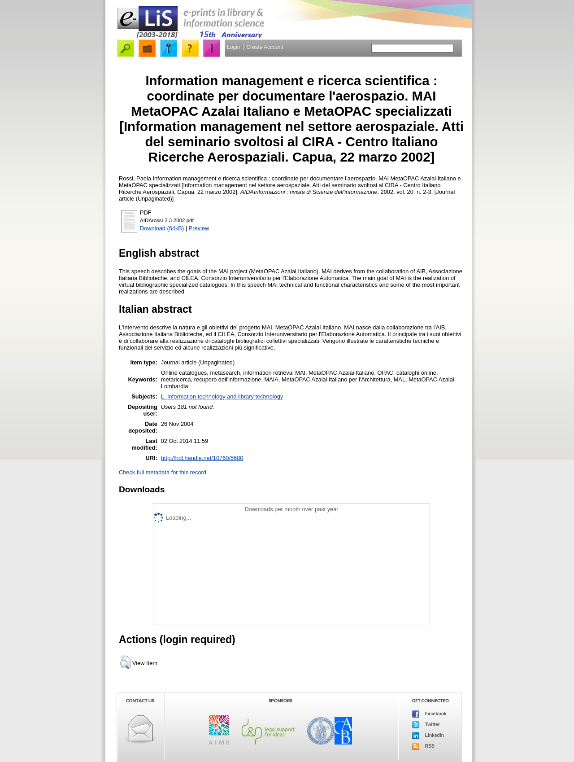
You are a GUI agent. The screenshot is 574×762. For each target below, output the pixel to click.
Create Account (264, 47)
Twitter (426, 724)
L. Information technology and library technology (222, 396)
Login (233, 47)
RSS (423, 746)
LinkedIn (428, 735)
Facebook (429, 714)
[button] (125, 662)
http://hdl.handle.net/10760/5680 (202, 458)
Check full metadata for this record (162, 472)
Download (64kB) (162, 228)
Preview (199, 228)
